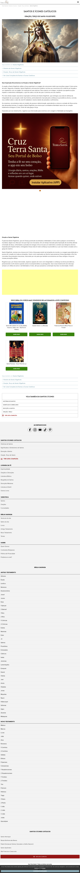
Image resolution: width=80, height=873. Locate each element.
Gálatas (3, 755)
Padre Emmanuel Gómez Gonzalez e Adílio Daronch (17, 844)
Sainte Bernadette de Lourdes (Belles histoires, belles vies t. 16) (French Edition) (16, 327)
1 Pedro (3, 799)
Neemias (3, 631)
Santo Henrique (6, 837)
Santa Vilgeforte (34, 5)
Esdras (3, 628)
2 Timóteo (4, 781)
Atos (2, 740)
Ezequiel (3, 668)
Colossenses (5, 766)
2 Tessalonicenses (6, 773)
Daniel (3, 672)
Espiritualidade (5, 469)
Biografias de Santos (7, 480)
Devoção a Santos (6, 451)
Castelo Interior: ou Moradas (40, 325)
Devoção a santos (9, 408)
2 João (3, 810)
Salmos (3, 643)
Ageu (2, 709)
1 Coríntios (4, 747)
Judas (2, 818)
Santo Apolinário (6, 848)
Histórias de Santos (9, 401)
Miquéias (3, 694)
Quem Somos (5, 546)
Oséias (3, 676)
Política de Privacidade (8, 554)
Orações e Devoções (7, 473)
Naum (2, 698)
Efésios (3, 758)
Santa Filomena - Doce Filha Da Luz (16, 364)
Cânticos (3, 654)
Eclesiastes (4, 650)
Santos (3, 501)
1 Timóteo (4, 777)
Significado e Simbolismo (10, 405)
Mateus (3, 725)
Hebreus (3, 792)
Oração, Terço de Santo (23, 5)
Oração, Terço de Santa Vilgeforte (14, 72)
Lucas (2, 733)
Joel (2, 679)
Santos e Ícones (13, 5)
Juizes (3, 598)
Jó (1, 639)
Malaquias (4, 716)
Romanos (4, 744)
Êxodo (3, 580)
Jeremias (3, 661)
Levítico (3, 583)
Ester (2, 635)
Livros (2, 525)
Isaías (2, 657)
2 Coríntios (4, 751)
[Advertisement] (40, 282)
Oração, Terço (7, 412)
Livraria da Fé (6, 465)
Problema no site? (6, 557)
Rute (2, 602)
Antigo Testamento (7, 529)
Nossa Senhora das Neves (9, 840)
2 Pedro (3, 803)
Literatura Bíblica (6, 476)
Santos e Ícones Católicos (11, 440)
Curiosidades (5, 508)
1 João (3, 806)
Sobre (3, 543)
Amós (2, 683)
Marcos (3, 729)
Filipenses (4, 762)
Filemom (3, 788)
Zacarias (3, 713)
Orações (3, 504)
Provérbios (4, 646)
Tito (2, 784)
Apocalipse (4, 821)
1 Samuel (3, 606)
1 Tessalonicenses (6, 770)
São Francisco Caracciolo (9, 851)
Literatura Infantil (6, 487)
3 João (3, 814)
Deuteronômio (5, 591)
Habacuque (4, 702)
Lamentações (5, 665)
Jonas (2, 691)
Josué (3, 595)
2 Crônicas (4, 624)
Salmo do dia (5, 522)
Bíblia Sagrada (6, 514)
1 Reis (2, 613)
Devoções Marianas (7, 483)
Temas (3, 536)
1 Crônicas (4, 620)
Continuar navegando (40, 871)
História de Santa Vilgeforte (12, 68)
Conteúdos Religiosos (8, 550)
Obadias (3, 687)
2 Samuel (4, 609)
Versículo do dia (6, 518)
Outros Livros (5, 491)
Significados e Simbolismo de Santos (12, 448)
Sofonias (3, 705)
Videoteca (5, 497)
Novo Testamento (6, 533)
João (2, 736)
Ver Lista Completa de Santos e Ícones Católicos (19, 75)
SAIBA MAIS (16, 334)
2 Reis (3, 617)
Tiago (2, 795)
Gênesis (3, 576)
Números (3, 587)
